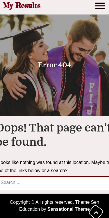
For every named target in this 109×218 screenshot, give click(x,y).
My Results (21, 5)
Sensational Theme (68, 209)
